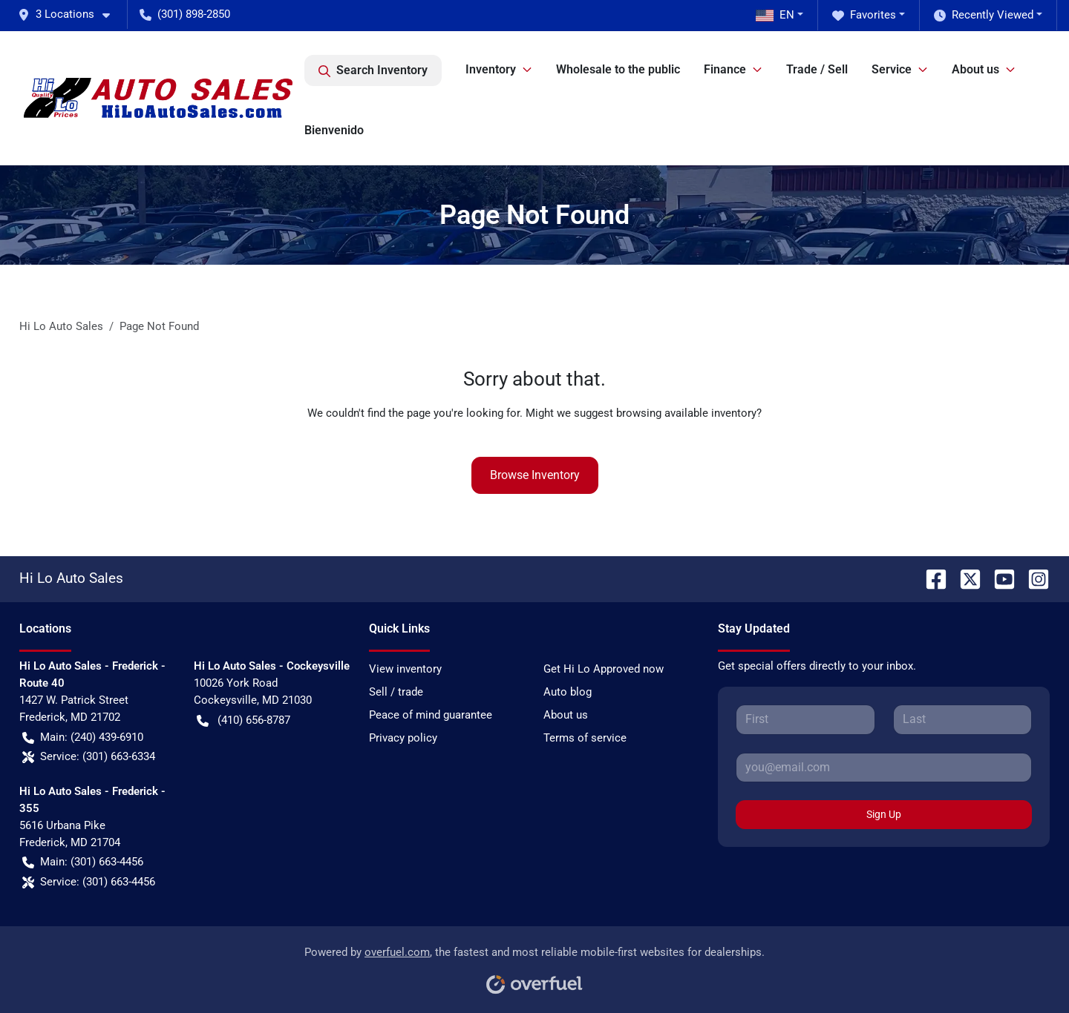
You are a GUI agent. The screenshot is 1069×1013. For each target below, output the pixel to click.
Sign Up (883, 814)
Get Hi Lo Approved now (603, 669)
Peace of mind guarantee (430, 715)
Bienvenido (334, 130)
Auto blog (567, 692)
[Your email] (884, 767)
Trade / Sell (817, 69)
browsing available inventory (686, 413)
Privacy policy (403, 738)
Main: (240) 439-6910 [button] (82, 737)
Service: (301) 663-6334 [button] (88, 756)
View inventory (405, 669)
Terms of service (585, 738)
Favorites (864, 15)
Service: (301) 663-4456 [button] (88, 882)
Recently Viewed (983, 15)
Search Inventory (373, 70)
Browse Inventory (535, 475)
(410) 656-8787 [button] (243, 720)
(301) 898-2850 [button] (185, 14)
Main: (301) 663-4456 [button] (82, 862)
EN (775, 15)
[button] (70, 14)
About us (565, 715)
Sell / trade (396, 692)
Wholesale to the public (618, 69)
